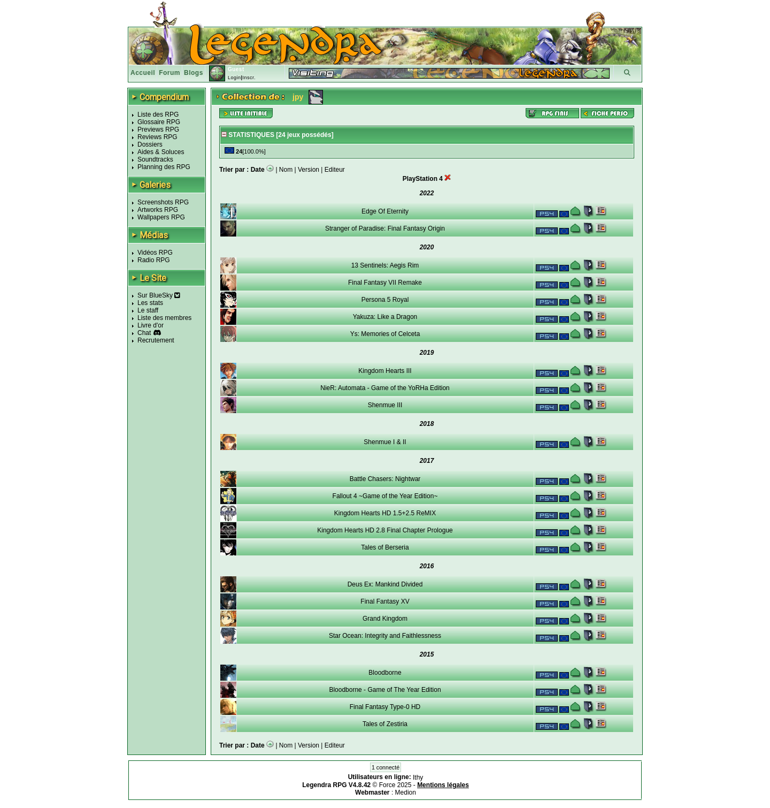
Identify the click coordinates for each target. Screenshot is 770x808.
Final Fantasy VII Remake (385, 282)
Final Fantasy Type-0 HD (385, 707)
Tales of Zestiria (385, 724)
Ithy (418, 777)
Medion (405, 792)
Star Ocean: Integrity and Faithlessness (385, 635)
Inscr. (249, 77)
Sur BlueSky (158, 295)
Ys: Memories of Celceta (385, 334)
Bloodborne (384, 672)
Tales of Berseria (385, 547)
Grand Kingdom (385, 618)
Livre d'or (150, 325)
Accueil (142, 73)
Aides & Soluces (160, 152)
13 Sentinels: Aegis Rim (385, 265)
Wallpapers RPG (161, 217)
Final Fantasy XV (384, 601)
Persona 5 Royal (385, 299)
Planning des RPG (163, 167)
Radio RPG (153, 260)
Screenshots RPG (163, 202)
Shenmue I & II (385, 442)
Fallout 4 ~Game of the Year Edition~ (385, 496)
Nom (285, 169)
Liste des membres (164, 318)
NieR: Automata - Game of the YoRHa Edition (384, 388)
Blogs (193, 73)
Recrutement (155, 340)
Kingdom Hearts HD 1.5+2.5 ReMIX (385, 513)
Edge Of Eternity (385, 211)
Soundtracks (155, 159)
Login (234, 77)
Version (308, 169)
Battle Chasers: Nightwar (385, 479)
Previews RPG (158, 129)
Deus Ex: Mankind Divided (385, 584)
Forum (169, 73)
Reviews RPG (157, 137)
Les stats (150, 303)
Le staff (147, 310)
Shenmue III (385, 405)
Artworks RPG (157, 210)
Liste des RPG (158, 114)
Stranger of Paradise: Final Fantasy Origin (385, 228)
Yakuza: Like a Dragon (385, 317)
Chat (144, 333)
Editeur (335, 169)
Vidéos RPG (155, 252)
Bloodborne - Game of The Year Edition (385, 689)
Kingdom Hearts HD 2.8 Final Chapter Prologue (384, 530)
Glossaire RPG (158, 122)
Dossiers (150, 144)
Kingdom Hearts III (384, 371)
